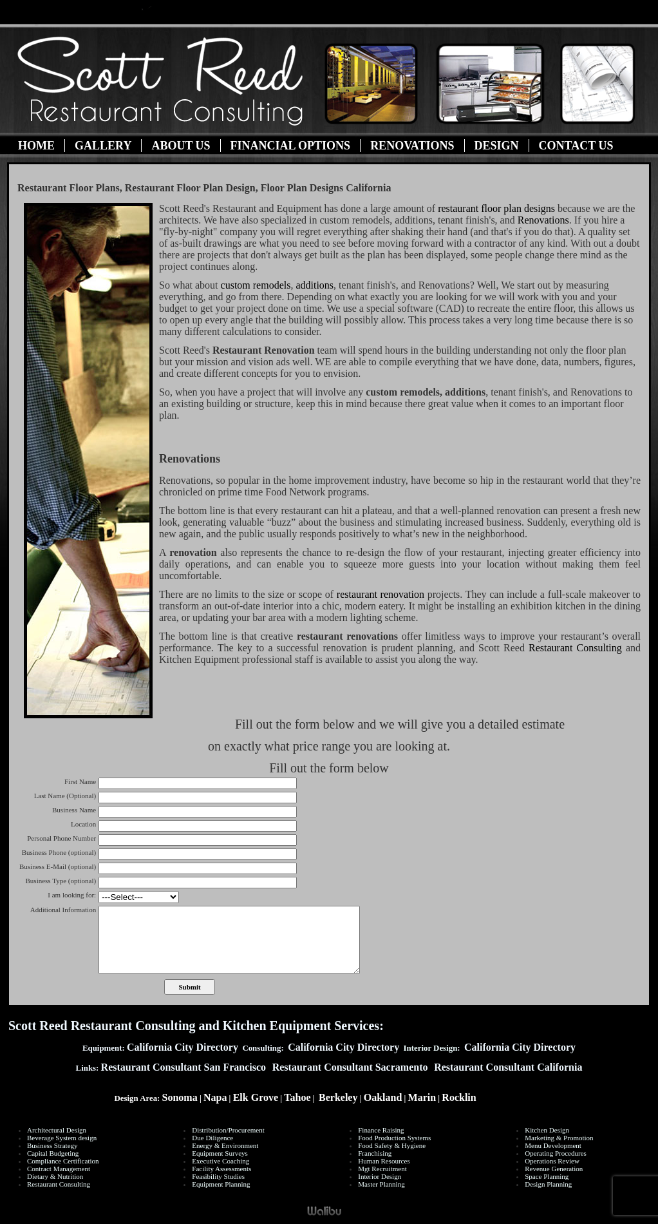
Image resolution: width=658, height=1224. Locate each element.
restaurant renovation (380, 594)
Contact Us (576, 145)
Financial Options (290, 145)
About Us (180, 145)
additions (315, 285)
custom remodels (256, 285)
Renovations (412, 145)
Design (497, 145)
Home (36, 145)
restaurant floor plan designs (498, 208)
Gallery (103, 145)
